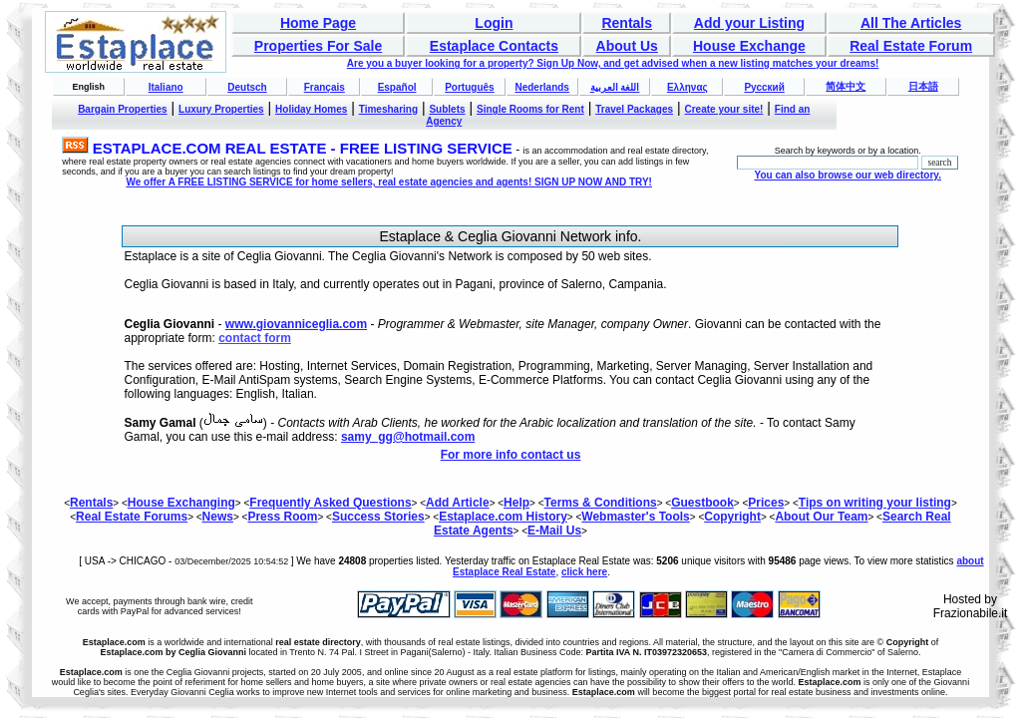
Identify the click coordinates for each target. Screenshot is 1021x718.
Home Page (318, 23)
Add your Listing (749, 23)
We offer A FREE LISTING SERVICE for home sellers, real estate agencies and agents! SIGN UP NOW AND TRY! (389, 182)
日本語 (923, 86)
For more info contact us (511, 455)
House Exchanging (181, 503)
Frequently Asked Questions (330, 503)
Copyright (732, 517)
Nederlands (541, 87)
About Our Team (821, 517)
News (217, 517)
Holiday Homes (311, 109)
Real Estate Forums (131, 517)
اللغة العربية (615, 87)
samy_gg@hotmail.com (408, 437)
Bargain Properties (122, 109)
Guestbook (702, 503)
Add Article (458, 503)
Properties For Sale (318, 46)
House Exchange (749, 46)
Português (469, 87)
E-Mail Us (554, 531)
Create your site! (723, 109)
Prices (766, 503)
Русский (764, 87)
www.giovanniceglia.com (296, 324)
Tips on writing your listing (875, 503)
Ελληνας (687, 87)
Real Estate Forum (911, 46)
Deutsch (246, 87)
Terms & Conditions (600, 503)
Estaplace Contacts (494, 46)
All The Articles (910, 23)
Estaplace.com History (503, 517)
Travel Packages (634, 109)
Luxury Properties (221, 109)
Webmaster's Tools (635, 517)
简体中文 (845, 86)
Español (397, 87)
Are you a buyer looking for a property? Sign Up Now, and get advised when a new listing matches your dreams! (613, 63)
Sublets (447, 109)
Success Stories (378, 517)
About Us (627, 46)
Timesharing (388, 109)
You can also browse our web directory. (847, 175)
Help (516, 503)
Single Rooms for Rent (530, 109)
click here (584, 571)
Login (493, 23)
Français (324, 87)
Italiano (166, 87)
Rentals (626, 23)
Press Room (282, 517)
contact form (254, 338)
